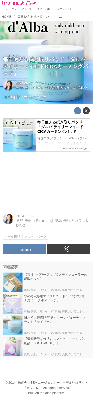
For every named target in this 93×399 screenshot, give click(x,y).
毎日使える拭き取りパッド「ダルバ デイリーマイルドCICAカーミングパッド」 (45, 66)
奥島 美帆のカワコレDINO (68, 87)
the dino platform (52, 393)
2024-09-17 (24, 83)
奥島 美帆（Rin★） (30, 87)
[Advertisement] (46, 182)
